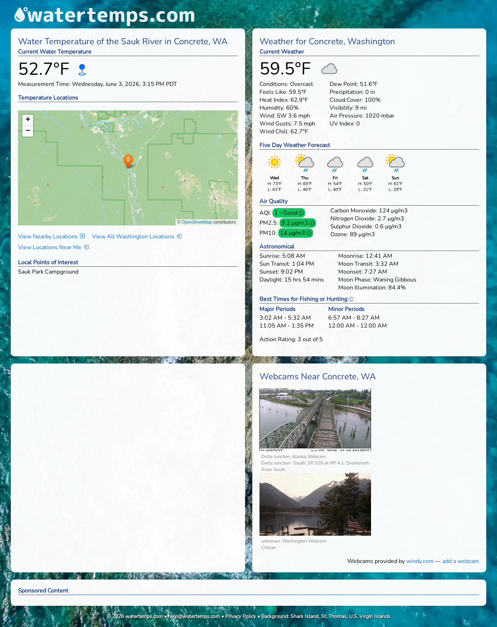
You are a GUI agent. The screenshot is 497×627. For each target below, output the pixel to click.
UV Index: (342, 124)
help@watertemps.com (194, 616)
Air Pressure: (347, 116)
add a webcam (460, 561)
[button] (128, 161)
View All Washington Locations (136, 237)
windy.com (420, 561)
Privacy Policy (240, 616)
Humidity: (272, 108)
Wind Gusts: (275, 124)
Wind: (267, 116)
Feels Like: (273, 92)
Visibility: (342, 108)
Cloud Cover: (346, 100)
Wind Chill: (274, 132)
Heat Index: (274, 100)
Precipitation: (347, 92)
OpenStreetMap (197, 222)
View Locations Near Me (53, 247)
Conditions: (274, 84)
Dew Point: (344, 84)
